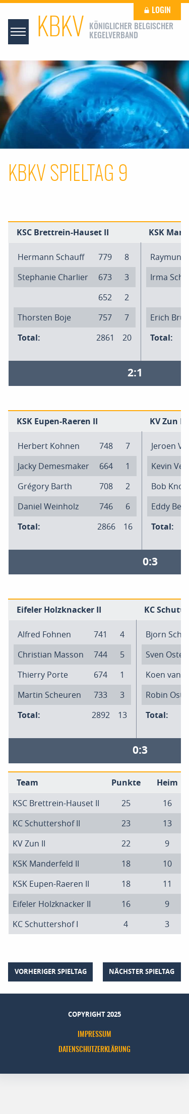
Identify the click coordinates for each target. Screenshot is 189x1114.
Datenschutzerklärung (94, 1050)
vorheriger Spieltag (51, 971)
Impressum (94, 1034)
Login (157, 11)
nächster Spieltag (141, 971)
